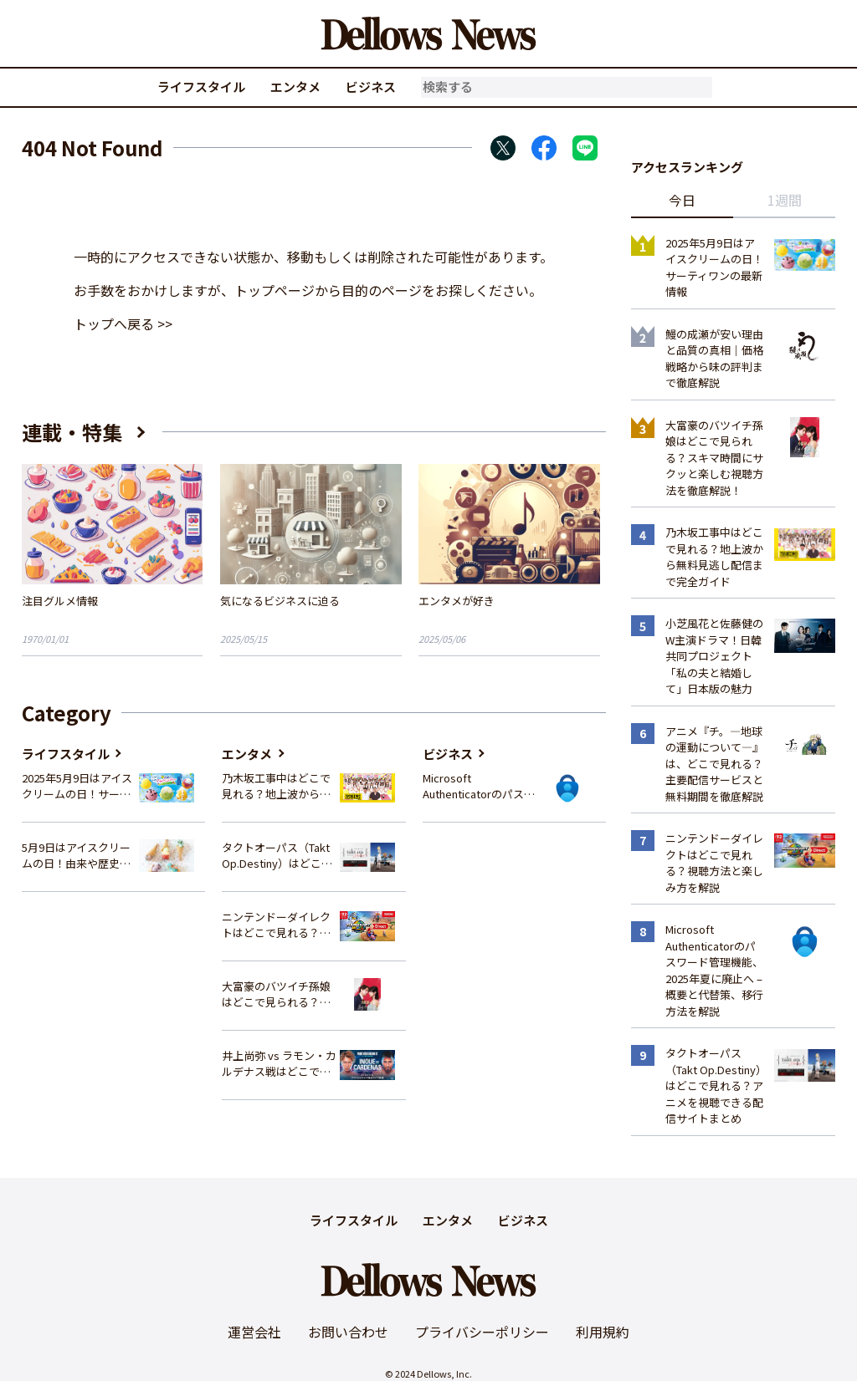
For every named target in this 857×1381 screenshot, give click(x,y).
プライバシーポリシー (482, 1332)
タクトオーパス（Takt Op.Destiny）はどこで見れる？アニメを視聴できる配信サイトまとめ (277, 855)
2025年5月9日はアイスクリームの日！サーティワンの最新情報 (77, 786)
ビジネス (371, 86)
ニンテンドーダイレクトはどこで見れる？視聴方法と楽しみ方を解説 (276, 925)
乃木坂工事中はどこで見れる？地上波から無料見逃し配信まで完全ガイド (276, 786)
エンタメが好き (456, 601)
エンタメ (295, 86)
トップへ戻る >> (123, 323)
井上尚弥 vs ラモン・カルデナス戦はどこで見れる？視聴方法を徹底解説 (279, 1063)
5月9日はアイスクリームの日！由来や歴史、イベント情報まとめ (76, 855)
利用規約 (602, 1332)
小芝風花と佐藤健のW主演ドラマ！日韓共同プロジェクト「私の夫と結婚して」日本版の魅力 (714, 655)
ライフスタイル (201, 86)
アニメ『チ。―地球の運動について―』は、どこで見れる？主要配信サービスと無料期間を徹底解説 (714, 763)
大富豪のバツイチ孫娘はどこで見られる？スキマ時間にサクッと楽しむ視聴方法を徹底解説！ (276, 994)
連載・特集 (72, 431)
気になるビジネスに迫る (280, 601)
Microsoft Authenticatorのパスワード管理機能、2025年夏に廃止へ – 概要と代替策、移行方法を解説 (479, 786)
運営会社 (254, 1332)
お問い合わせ (348, 1332)
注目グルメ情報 (60, 601)
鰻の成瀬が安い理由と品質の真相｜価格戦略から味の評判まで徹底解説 (714, 358)
